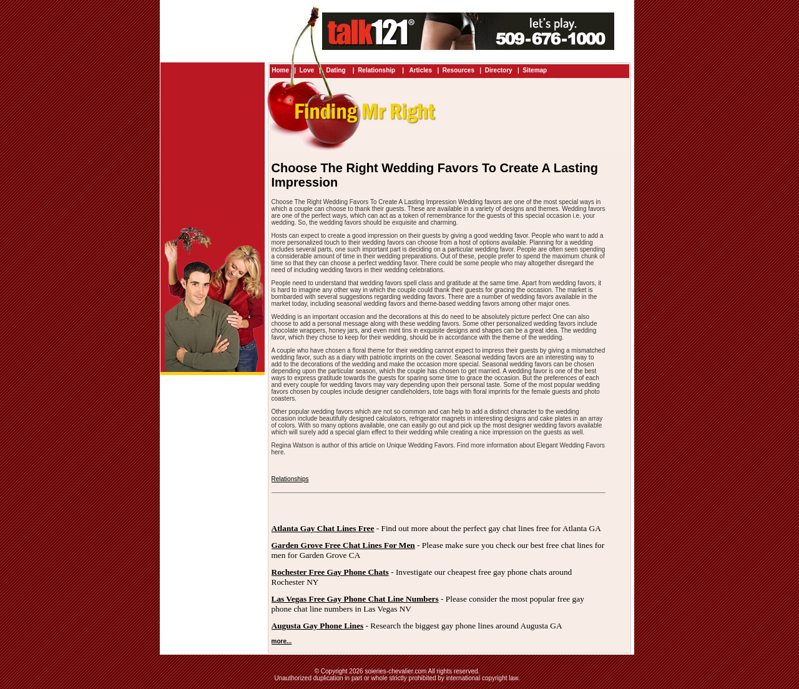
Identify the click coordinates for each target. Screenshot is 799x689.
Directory (498, 70)
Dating (336, 70)
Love (307, 70)
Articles (420, 70)
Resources (458, 70)
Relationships (290, 479)
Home (280, 70)
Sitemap (534, 70)
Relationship (377, 70)
